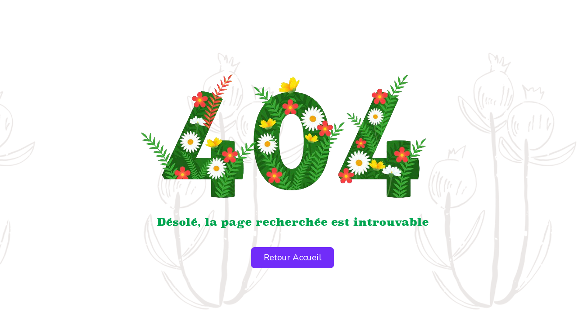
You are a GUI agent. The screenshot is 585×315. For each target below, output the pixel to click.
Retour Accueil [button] (293, 257)
